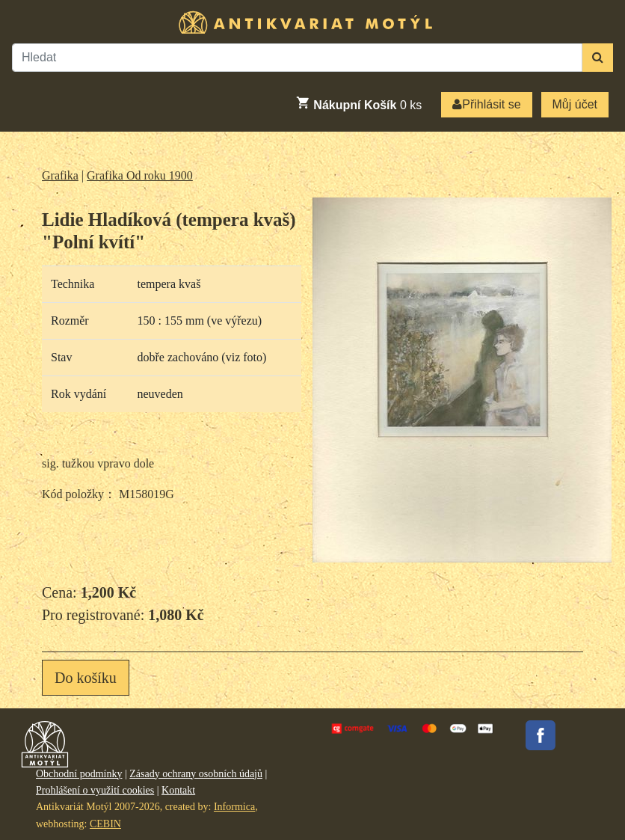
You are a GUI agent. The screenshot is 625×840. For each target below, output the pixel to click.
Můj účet (574, 104)
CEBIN (105, 824)
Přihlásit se (486, 104)
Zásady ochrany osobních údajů (195, 773)
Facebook (540, 735)
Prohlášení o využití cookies (95, 790)
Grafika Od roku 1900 (140, 175)
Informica (234, 806)
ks (358, 103)
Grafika (60, 175)
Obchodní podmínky (79, 773)
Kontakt (178, 790)
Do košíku (86, 677)
